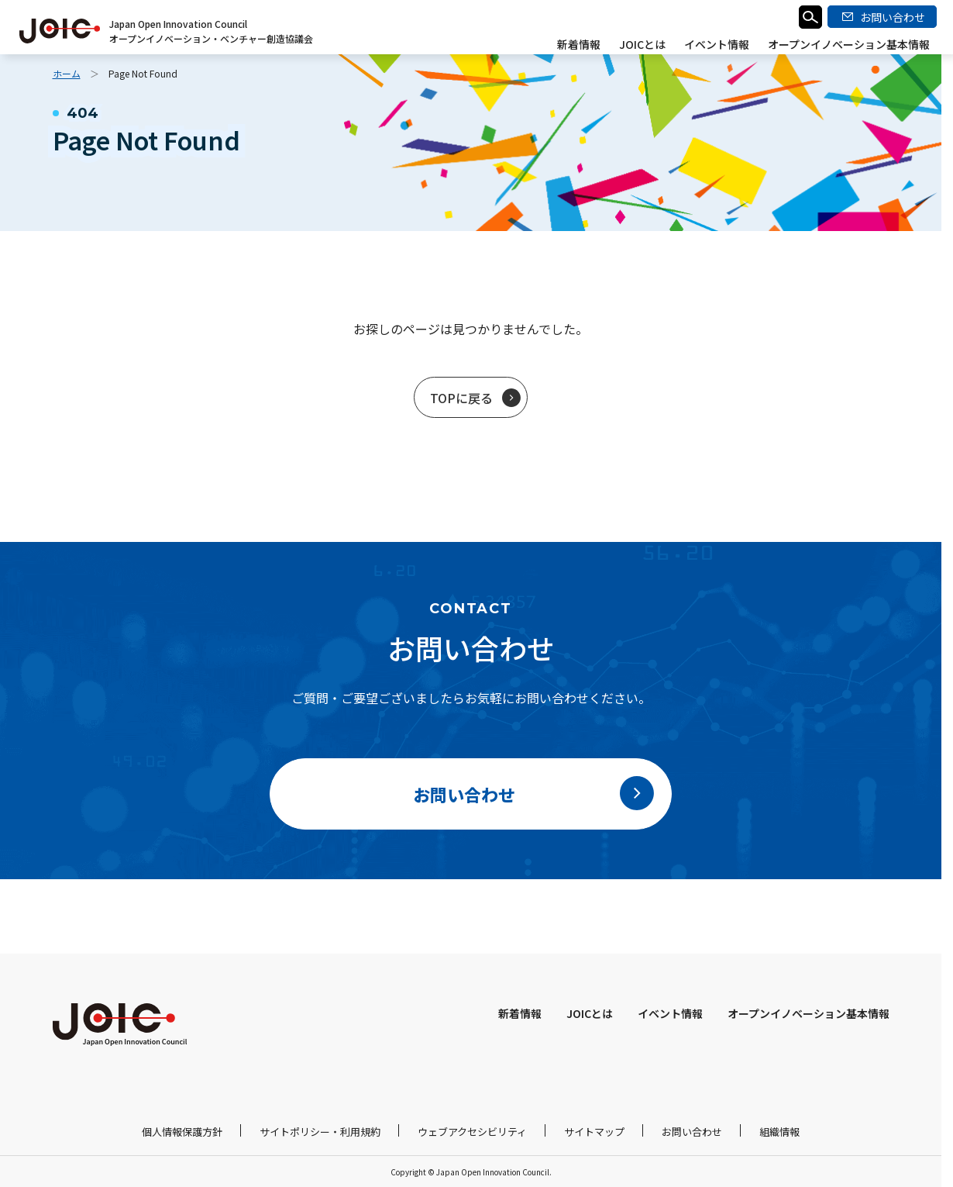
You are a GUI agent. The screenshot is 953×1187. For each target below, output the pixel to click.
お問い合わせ (692, 1131)
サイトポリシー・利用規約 (320, 1131)
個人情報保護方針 (182, 1131)
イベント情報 (716, 44)
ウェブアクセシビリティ (472, 1131)
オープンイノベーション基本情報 (849, 44)
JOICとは (642, 44)
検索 (810, 17)
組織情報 (779, 1131)
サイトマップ (594, 1131)
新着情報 (578, 44)
